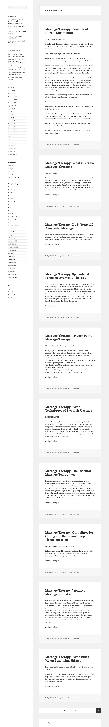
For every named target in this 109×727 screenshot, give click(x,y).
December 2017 (12, 97)
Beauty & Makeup (13, 184)
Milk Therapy (12, 238)
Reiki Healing (12, 265)
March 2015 (11, 145)
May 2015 (10, 142)
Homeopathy (11, 223)
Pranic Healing (12, 259)
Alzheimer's (11, 172)
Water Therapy (12, 277)
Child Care (11, 193)
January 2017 (12, 127)
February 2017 (12, 124)
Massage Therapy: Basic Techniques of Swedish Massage (68, 408)
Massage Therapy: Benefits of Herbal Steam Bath (66, 31)
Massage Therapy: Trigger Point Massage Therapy (68, 337)
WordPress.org (12, 298)
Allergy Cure (11, 169)
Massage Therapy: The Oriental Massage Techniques (68, 472)
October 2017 (12, 103)
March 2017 (11, 121)
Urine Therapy (12, 274)
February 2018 (12, 94)
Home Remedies (12, 220)
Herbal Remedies (13, 217)
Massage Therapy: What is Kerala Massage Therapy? (69, 165)
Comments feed (12, 295)
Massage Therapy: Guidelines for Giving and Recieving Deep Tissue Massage (69, 536)
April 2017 (11, 118)
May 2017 (10, 115)
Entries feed (11, 292)
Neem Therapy (12, 250)
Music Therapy (12, 244)
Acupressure (11, 166)
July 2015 (10, 139)
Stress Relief (11, 268)
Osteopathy (11, 253)
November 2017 (12, 100)
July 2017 (10, 112)
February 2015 (12, 148)
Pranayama (11, 256)
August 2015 (11, 136)
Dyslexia (10, 205)
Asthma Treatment (13, 178)
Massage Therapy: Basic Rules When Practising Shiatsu (67, 658)
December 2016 (12, 130)
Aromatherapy (12, 175)
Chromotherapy (12, 196)
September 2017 (12, 106)
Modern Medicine (13, 241)
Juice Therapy (12, 229)
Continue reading (52, 195)
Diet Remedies (12, 202)
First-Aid (10, 211)
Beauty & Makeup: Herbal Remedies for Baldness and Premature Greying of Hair (16, 21)
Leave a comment (74, 144)
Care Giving (11, 190)
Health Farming (12, 214)
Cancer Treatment (13, 187)
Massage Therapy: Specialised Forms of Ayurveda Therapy (67, 276)
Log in (9, 289)
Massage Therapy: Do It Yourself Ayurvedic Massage (69, 226)
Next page (98, 710)
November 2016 (12, 133)
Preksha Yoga (12, 262)
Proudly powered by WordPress (54, 723)
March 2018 (11, 91)
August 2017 (11, 109)
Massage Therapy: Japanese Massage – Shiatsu (65, 592)
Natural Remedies (13, 247)
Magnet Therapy (12, 232)
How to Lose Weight (13, 226)
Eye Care (10, 208)
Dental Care (11, 199)
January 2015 (12, 151)
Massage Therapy (13, 235)
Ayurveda (10, 181)
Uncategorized (12, 271)
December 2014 (12, 154)
